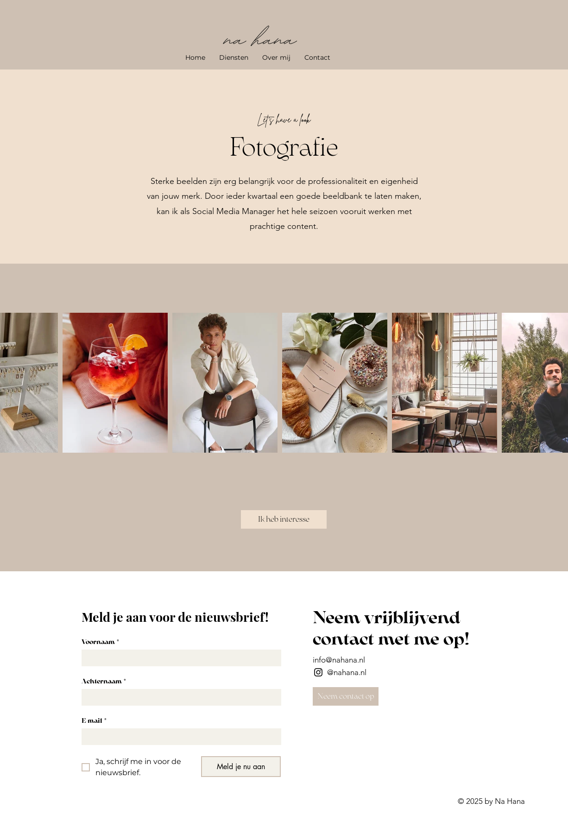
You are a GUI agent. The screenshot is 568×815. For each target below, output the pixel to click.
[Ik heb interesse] (284, 519)
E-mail (94, 721)
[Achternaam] (179, 697)
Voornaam (100, 642)
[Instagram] (318, 672)
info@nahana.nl (339, 659)
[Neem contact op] (346, 696)
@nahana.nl (346, 672)
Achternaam (104, 681)
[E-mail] (179, 736)
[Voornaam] (179, 658)
